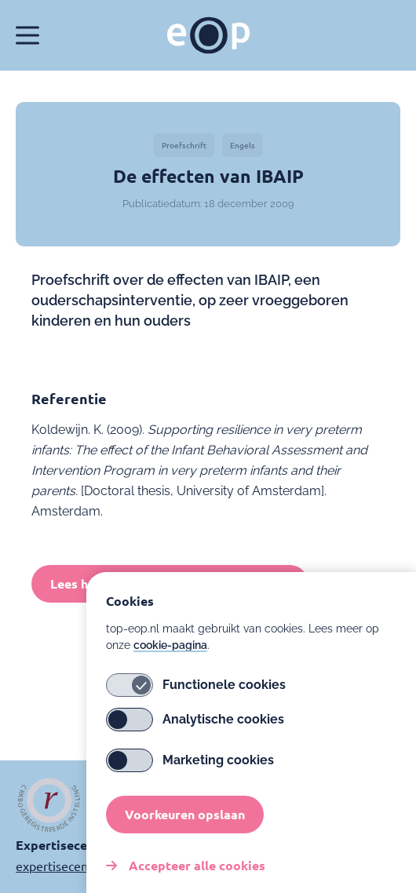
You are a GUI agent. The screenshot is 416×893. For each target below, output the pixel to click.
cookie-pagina (170, 660)
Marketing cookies (190, 776)
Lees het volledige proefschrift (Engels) (170, 583)
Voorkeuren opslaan (185, 830)
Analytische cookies (195, 735)
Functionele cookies (196, 701)
